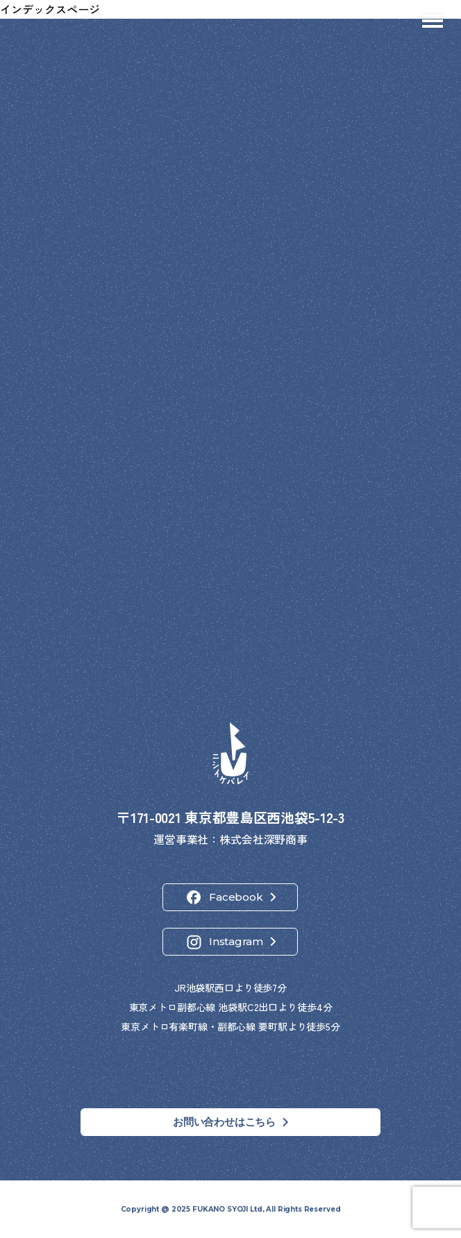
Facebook (235, 897)
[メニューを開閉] (432, 21)
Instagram (236, 941)
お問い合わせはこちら (224, 1121)
